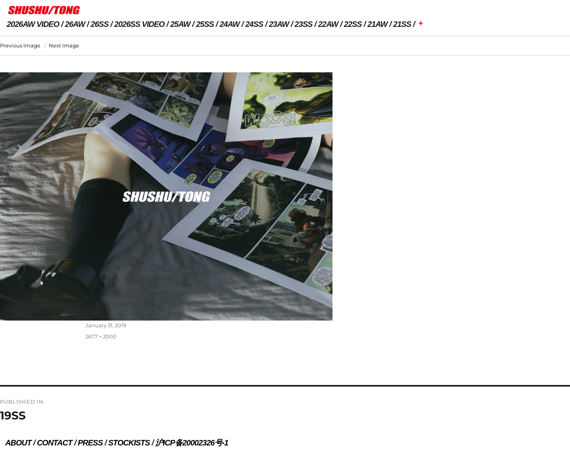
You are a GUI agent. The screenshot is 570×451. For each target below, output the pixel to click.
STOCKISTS (129, 442)
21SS (402, 24)
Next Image (64, 45)
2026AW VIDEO (33, 24)
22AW (328, 24)
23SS (303, 24)
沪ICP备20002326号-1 (191, 442)
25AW (180, 24)
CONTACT (54, 442)
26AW (75, 24)
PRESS (90, 442)
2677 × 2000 (101, 336)
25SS (205, 24)
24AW (229, 24)
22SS (353, 24)
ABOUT (18, 442)
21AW (377, 24)
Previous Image (20, 45)
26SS (99, 24)
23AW (279, 24)
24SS (254, 24)
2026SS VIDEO (139, 24)
